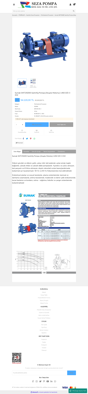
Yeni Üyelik (44, 325)
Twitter (44, 342)
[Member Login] (70, 4)
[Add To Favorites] (22, 132)
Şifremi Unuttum (44, 330)
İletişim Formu (44, 303)
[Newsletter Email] (39, 373)
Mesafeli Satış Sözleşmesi (44, 310)
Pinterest (44, 350)
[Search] (44, 11)
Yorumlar (26, 152)
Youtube (44, 348)
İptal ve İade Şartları (44, 315)
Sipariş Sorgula (44, 300)
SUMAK (36, 106)
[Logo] (37, 4)
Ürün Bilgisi (17, 152)
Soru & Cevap (36, 152)
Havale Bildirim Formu (44, 298)
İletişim (44, 292)
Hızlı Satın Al (61, 125)
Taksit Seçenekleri (49, 152)
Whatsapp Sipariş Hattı (78, 391)
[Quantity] (19, 124)
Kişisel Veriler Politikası (44, 318)
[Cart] (74, 4)
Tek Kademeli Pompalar (40, 104)
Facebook (44, 339)
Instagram (44, 345)
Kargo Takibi (44, 295)
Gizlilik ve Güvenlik (44, 312)
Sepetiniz (44, 333)
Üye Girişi (44, 327)
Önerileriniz (61, 152)
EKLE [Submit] (71, 373)
